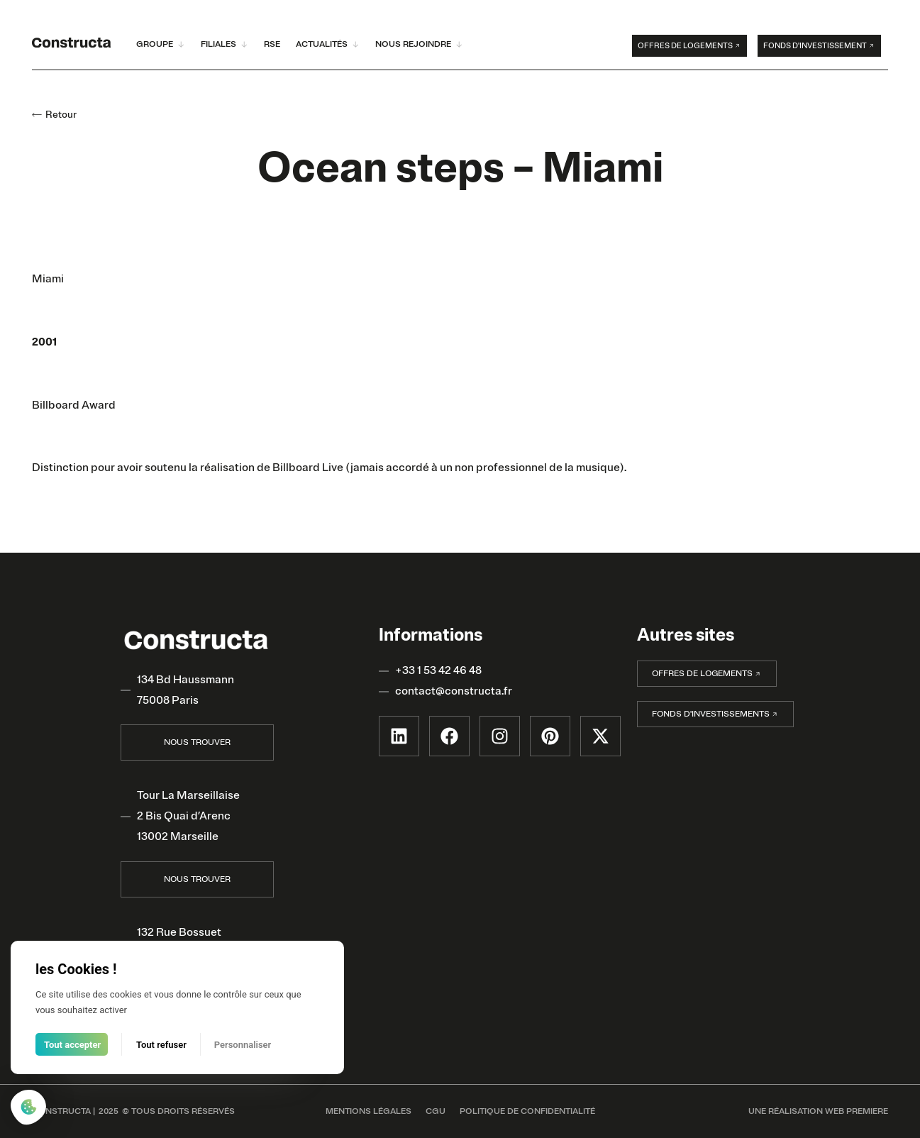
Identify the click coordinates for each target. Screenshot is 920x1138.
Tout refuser (161, 1044)
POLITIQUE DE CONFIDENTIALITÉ (527, 1111)
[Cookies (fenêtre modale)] (28, 1108)
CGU (435, 1111)
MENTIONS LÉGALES (368, 1111)
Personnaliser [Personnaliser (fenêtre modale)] (243, 1044)
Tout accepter (72, 1044)
